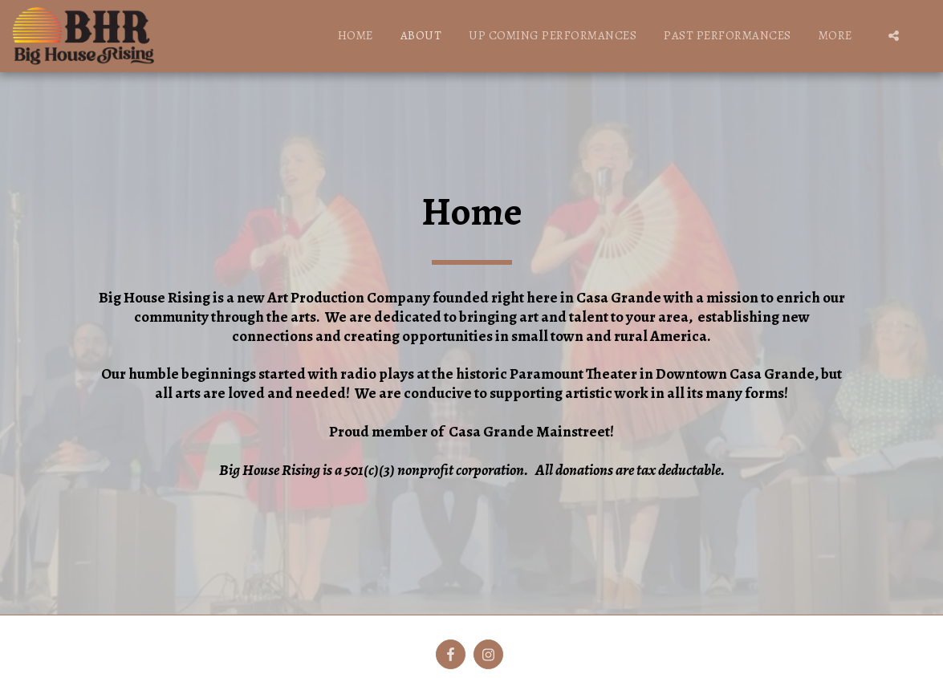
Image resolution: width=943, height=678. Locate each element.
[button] (893, 36)
